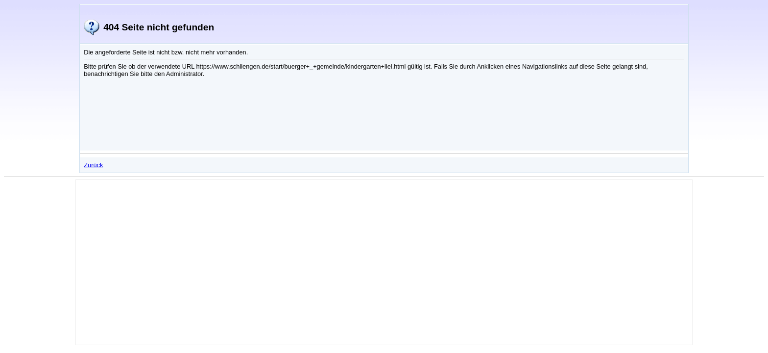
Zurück (93, 165)
